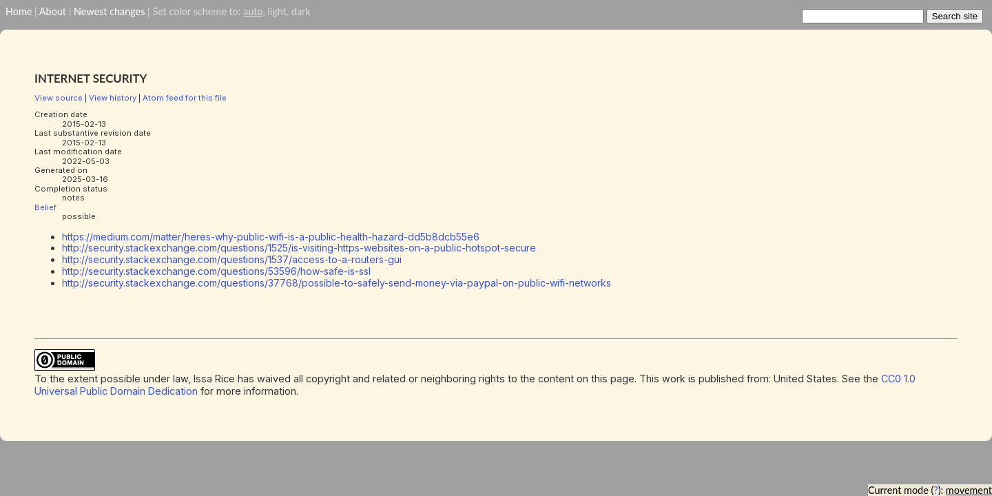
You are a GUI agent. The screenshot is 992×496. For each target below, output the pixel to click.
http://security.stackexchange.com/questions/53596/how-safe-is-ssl (216, 271)
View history (112, 98)
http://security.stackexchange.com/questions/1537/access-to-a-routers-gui (232, 259)
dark (301, 11)
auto (252, 11)
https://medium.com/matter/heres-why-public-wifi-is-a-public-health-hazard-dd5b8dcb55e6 (270, 236)
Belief (45, 207)
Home (19, 11)
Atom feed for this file (185, 98)
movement (969, 490)
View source (58, 98)
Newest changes (109, 11)
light (276, 11)
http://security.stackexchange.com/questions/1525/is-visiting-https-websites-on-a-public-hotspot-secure (299, 248)
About (52, 11)
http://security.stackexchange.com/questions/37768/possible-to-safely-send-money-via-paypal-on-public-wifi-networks (336, 283)
